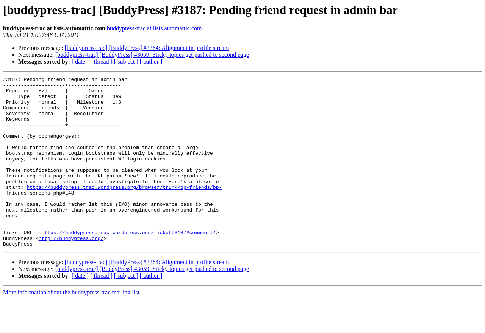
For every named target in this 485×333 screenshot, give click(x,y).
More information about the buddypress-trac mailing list (71, 326)
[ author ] (151, 61)
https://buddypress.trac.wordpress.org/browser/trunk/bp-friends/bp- (124, 209)
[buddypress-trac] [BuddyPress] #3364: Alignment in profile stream (147, 48)
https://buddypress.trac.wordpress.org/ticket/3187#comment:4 (128, 264)
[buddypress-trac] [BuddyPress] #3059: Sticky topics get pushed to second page (152, 54)
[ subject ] (126, 61)
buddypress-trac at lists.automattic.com (154, 28)
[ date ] (80, 61)
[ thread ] (101, 61)
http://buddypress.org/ (71, 271)
